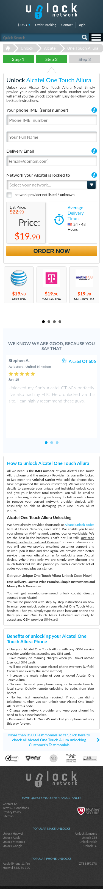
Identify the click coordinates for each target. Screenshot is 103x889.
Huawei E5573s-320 (16, 850)
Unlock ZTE (89, 820)
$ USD (22, 25)
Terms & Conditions (16, 790)
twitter (52, 876)
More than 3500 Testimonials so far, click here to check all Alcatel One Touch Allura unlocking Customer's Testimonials (49, 722)
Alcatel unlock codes (79, 507)
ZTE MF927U (88, 846)
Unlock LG (90, 828)
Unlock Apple (11, 820)
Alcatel (50, 48)
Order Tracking (45, 25)
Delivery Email (20, 150)
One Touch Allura (82, 48)
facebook (41, 876)
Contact (67, 25)
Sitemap (8, 799)
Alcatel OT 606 (82, 361)
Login (81, 25)
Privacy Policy (12, 794)
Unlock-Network (51, 11)
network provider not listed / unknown (44, 194)
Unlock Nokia (88, 824)
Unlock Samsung (86, 816)
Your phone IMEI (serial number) (37, 109)
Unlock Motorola (14, 824)
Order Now (52, 251)
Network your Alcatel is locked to (38, 174)
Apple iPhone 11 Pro (16, 846)
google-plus (63, 876)
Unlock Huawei (13, 816)
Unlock (27, 48)
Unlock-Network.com (51, 762)
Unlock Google (12, 828)
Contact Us (10, 786)
